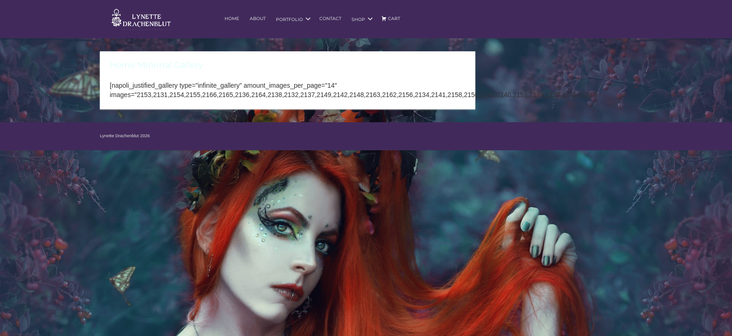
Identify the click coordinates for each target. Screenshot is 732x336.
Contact (330, 18)
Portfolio (293, 19)
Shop (362, 19)
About (258, 18)
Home (232, 18)
